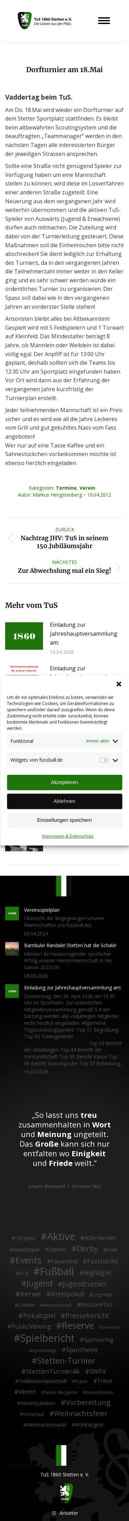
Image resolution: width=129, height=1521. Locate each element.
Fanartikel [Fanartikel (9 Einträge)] (64, 1261)
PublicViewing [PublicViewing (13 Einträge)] (31, 1326)
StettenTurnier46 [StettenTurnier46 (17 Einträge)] (53, 1371)
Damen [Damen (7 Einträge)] (57, 1249)
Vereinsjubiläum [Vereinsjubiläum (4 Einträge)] (37, 1403)
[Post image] (24, 636)
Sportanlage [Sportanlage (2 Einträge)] (44, 1350)
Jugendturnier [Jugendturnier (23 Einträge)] (85, 1284)
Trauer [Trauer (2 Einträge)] (81, 1381)
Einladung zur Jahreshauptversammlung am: (83, 633)
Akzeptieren (64, 782)
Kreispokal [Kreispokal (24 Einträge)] (67, 1294)
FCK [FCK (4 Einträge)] (23, 1273)
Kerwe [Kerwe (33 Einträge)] (30, 1294)
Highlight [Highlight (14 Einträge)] (97, 1273)
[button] (118, 684)
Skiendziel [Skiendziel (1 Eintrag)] (110, 1327)
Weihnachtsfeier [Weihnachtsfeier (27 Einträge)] (81, 1413)
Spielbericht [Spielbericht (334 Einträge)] (47, 1338)
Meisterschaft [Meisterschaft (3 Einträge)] (57, 1305)
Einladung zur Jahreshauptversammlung (83, 673)
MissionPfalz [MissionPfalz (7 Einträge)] (96, 1305)
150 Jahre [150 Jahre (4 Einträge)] (24, 1238)
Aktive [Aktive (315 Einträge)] (61, 1236)
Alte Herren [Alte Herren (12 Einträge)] (100, 1238)
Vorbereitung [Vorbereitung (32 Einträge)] (88, 1402)
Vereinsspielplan (42, 910)
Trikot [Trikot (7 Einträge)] (104, 1381)
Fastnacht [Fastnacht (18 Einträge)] (102, 1261)
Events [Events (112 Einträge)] (28, 1260)
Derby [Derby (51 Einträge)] (87, 1248)
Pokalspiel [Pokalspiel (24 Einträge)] (39, 1315)
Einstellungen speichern (64, 820)
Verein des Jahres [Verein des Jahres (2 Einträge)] (61, 1392)
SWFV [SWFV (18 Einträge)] (97, 1371)
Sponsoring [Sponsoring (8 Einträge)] (99, 1340)
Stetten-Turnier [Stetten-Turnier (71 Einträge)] (66, 1361)
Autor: (50, 494)
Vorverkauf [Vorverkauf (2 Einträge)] (33, 1414)
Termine (66, 488)
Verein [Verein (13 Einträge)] (27, 1391)
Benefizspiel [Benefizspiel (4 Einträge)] (26, 1249)
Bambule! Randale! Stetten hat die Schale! (70, 945)
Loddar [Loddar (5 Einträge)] (26, 1305)
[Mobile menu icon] (104, 20)
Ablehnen (64, 801)
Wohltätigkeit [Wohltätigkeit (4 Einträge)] (89, 1424)
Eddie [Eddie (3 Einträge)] (112, 1250)
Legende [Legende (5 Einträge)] (102, 1294)
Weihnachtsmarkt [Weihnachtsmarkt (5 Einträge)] (46, 1424)
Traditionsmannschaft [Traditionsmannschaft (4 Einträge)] (42, 1381)
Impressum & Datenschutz (68, 836)
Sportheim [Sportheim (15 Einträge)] (82, 1350)
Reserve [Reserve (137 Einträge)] (78, 1325)
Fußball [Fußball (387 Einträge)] (57, 1271)
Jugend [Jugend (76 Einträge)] (39, 1283)
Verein (87, 488)
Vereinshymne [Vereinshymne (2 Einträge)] (99, 1392)
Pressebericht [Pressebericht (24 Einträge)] (87, 1315)
